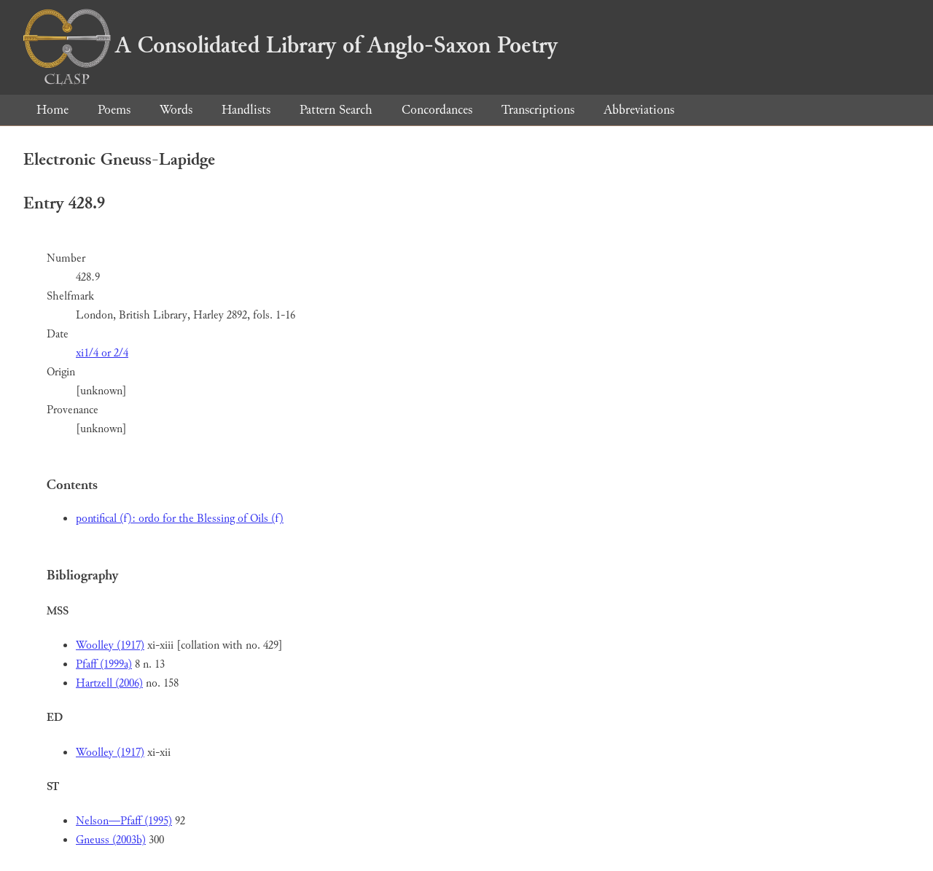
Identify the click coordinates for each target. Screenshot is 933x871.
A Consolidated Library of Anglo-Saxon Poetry (290, 45)
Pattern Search (336, 110)
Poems (114, 110)
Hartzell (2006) (109, 683)
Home (52, 110)
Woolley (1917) (110, 645)
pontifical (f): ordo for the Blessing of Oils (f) (180, 518)
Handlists (246, 110)
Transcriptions (537, 110)
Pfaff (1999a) (104, 664)
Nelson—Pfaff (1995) (124, 821)
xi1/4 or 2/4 (102, 353)
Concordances (437, 110)
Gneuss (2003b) (111, 840)
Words (176, 110)
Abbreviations (639, 110)
